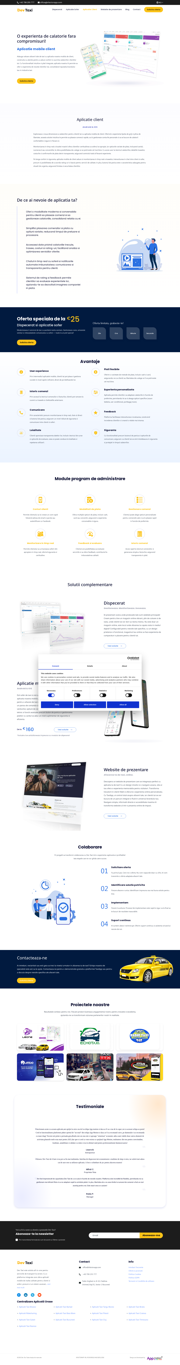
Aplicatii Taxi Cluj (99, 1319)
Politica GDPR (134, 1277)
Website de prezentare (111, 9)
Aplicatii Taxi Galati (27, 1319)
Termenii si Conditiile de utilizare (141, 1281)
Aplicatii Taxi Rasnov (27, 1326)
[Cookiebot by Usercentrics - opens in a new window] (129, 658)
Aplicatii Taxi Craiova (137, 1313)
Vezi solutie (115, 646)
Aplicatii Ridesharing (28, 1313)
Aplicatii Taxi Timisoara (138, 1319)
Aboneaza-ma (151, 1235)
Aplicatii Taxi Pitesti (100, 1313)
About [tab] (124, 666)
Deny (57, 705)
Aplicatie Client (90, 9)
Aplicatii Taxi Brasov (27, 1307)
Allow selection (90, 705)
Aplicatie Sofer (72, 9)
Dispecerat (57, 9)
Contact (137, 9)
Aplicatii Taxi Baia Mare (65, 1313)
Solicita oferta (153, 9)
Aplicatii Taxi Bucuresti (65, 1319)
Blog (127, 9)
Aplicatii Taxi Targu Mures (103, 1307)
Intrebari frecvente (136, 1267)
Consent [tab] (55, 666)
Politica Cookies (135, 1274)
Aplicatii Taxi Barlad (64, 1307)
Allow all (123, 705)
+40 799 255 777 (90, 1274)
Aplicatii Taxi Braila (137, 1307)
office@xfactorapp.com (92, 1267)
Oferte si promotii (59, 1240)
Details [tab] (90, 666)
